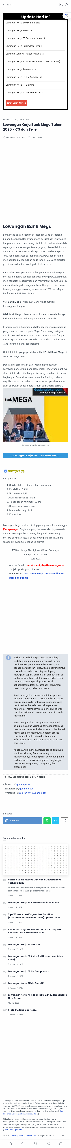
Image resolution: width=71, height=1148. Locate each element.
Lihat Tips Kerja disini (13, 1129)
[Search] (66, 4)
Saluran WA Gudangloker (32, 792)
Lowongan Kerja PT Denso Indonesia (24, 92)
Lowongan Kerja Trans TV (19, 30)
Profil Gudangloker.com (22, 1010)
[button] (8, 4)
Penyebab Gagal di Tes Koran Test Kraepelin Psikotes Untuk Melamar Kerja (34, 931)
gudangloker (23, 784)
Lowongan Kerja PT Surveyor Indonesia (26, 38)
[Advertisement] (35, 180)
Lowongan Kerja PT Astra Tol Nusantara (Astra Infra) (33, 61)
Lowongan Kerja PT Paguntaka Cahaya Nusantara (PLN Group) (37, 996)
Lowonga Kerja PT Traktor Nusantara (25, 53)
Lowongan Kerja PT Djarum (20, 84)
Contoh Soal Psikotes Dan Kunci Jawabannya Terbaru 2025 (34, 881)
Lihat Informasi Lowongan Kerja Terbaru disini (33, 1112)
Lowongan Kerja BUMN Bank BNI (23, 22)
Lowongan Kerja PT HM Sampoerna (24, 76)
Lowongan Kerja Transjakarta (21, 69)
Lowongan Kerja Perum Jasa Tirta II (24, 45)
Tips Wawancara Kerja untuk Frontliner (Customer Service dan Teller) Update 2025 (34, 916)
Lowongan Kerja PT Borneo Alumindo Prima (33, 902)
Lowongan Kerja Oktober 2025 (24, 1135)
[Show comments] (60, 1144)
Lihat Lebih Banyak (16, 103)
